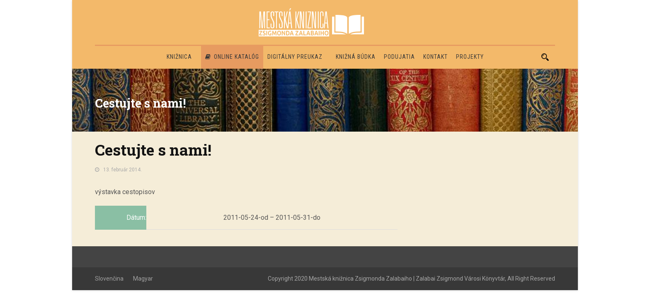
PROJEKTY (470, 56)
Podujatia (399, 56)
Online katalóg (232, 56)
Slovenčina (109, 278)
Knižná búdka (356, 56)
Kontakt (435, 56)
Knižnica (179, 56)
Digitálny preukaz (295, 56)
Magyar (143, 278)
